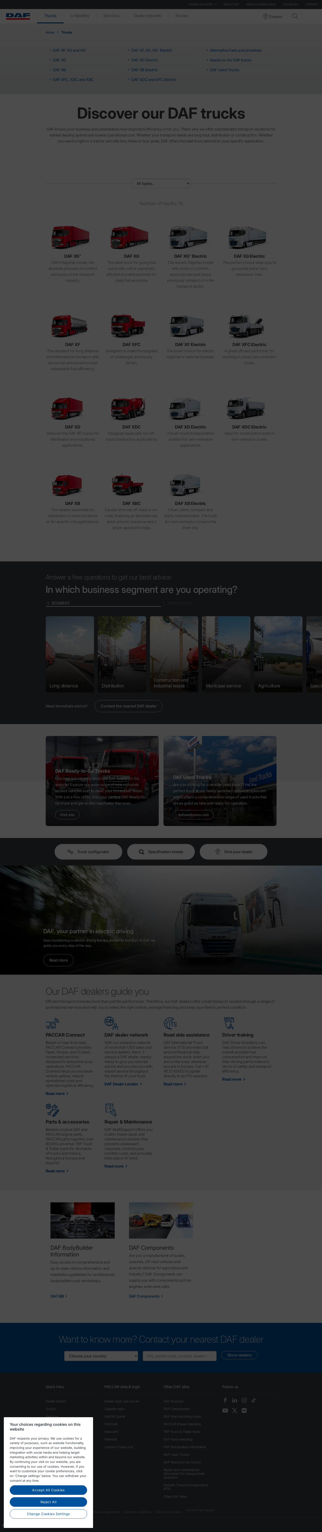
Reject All (48, 1518)
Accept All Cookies (48, 1506)
